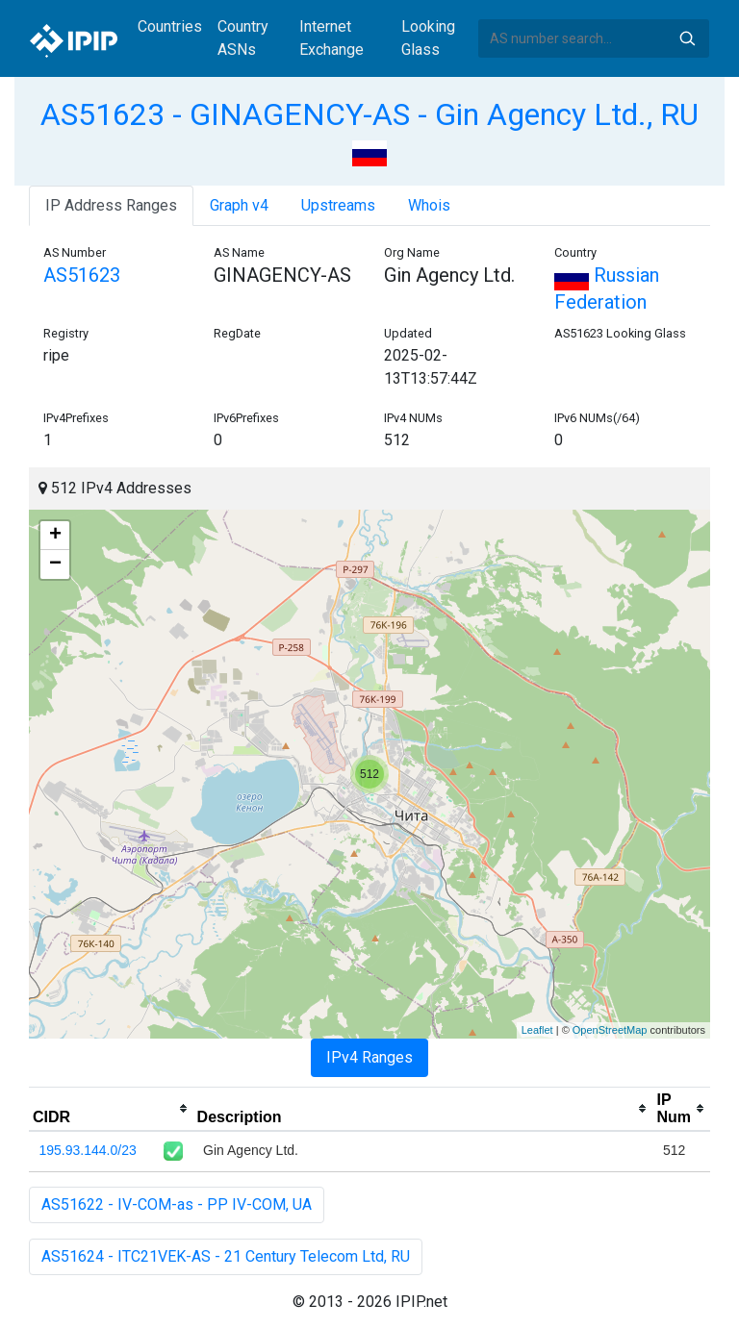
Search (687, 38)
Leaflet (537, 1030)
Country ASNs (242, 38)
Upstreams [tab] (338, 205)
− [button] (55, 564)
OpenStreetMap (610, 1030)
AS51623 (81, 275)
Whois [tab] (429, 205)
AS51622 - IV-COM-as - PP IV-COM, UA (176, 1204)
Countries (170, 26)
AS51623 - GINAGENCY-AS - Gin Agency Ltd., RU (369, 114)
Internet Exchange (331, 38)
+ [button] (55, 535)
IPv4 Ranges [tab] (369, 1057)
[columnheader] (111, 1109)
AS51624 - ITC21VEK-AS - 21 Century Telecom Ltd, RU (225, 1256)
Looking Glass (428, 38)
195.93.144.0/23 (88, 1150)
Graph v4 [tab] (239, 205)
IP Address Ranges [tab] (111, 205)
